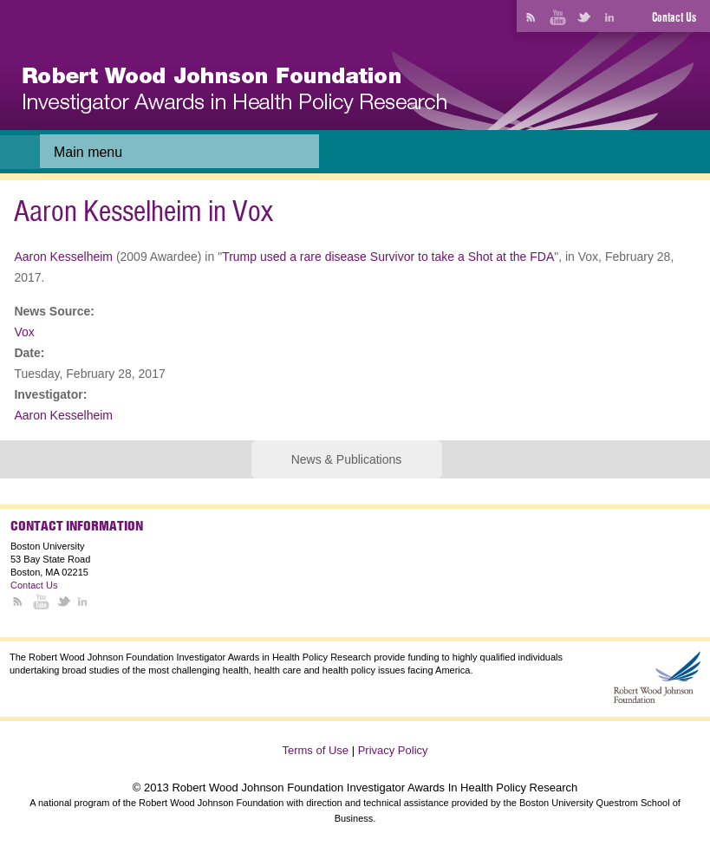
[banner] (234, 91)
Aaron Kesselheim (63, 257)
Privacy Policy (393, 750)
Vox (24, 332)
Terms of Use (315, 750)
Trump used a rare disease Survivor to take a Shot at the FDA (388, 257)
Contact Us (674, 17)
